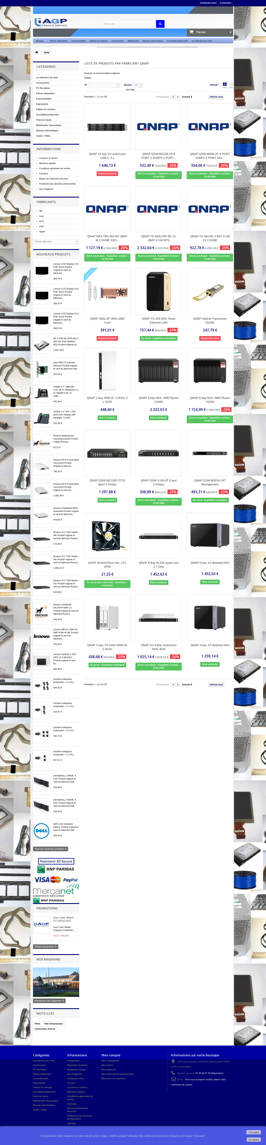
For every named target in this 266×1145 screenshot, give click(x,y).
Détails (87, 78)
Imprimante (42, 104)
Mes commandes (110, 1060)
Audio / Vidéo (43, 136)
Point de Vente (44, 120)
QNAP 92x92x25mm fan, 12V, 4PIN (107, 564)
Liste (231, 85)
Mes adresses (108, 1069)
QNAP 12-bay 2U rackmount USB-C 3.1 (107, 156)
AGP (41, 226)
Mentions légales (47, 163)
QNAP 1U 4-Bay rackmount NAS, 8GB (159, 647)
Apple (42, 231)
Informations (48, 149)
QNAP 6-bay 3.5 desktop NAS (210, 562)
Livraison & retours (48, 158)
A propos (43, 173)
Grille (225, 85)
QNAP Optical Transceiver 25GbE (210, 320)
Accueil (71, 1083)
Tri (85, 85)
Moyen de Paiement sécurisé (53, 178)
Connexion (225, 3)
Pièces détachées (58, 41)
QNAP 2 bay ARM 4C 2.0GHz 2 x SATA (107, 400)
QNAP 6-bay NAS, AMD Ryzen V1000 (210, 400)
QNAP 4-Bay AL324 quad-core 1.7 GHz (158, 564)
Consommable (78, 41)
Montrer (128, 85)
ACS (41, 221)
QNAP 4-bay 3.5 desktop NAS (210, 645)
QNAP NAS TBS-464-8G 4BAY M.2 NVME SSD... (107, 238)
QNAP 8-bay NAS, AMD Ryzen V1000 (159, 400)
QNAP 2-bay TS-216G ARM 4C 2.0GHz (107, 647)
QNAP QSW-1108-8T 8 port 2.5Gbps (159, 482)
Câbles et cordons (98, 41)
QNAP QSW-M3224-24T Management (210, 482)
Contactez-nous (208, 3)
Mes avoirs (107, 1065)
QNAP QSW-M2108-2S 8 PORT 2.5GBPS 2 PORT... (158, 156)
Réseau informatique (152, 41)
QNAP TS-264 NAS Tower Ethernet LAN (159, 320)
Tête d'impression (53, 1023)
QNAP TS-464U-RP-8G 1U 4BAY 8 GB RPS (158, 238)
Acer (41, 216)
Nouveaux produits (53, 254)
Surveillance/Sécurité (177, 41)
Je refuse (254, 1139)
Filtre (37, 1023)
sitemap (71, 1123)
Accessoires (118, 41)
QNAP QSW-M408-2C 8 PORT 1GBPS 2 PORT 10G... (210, 156)
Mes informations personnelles (117, 1074)
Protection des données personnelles (57, 184)
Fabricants (46, 202)
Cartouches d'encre (45, 1029)
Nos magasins (46, 189)
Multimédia (133, 41)
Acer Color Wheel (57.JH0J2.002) (63, 919)
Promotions (47, 908)
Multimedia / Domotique (48, 125)
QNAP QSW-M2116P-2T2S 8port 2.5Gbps (107, 482)
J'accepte (253, 1132)
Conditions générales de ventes (54, 168)
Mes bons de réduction (113, 1078)
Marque (40, 41)
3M (40, 211)
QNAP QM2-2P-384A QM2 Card (107, 320)
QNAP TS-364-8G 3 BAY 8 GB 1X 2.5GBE (210, 238)
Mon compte (110, 1055)
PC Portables (43, 88)
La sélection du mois (202, 41)
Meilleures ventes (76, 1069)
